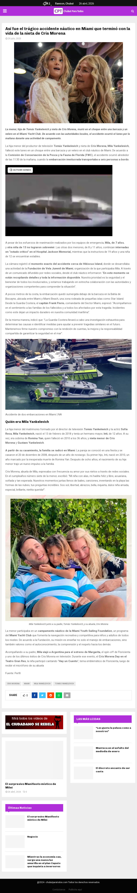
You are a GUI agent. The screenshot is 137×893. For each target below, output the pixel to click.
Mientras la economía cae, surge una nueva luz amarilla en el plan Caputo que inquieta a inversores (44, 861)
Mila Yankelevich (42, 684)
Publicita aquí (75, 889)
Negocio (32, 836)
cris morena (13, 684)
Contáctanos (58, 889)
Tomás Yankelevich (64, 684)
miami (27, 684)
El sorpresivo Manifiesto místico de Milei (43, 818)
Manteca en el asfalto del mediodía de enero (112, 749)
